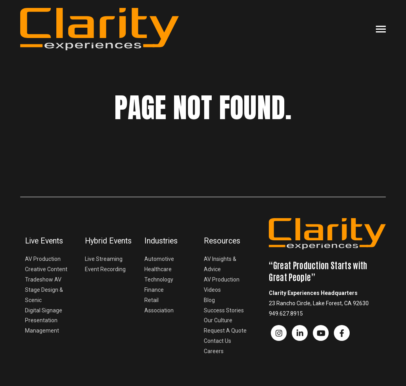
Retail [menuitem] (151, 300)
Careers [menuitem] (214, 351)
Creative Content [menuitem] (46, 269)
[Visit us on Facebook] (279, 333)
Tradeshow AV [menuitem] (43, 279)
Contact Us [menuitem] (217, 341)
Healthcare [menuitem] (158, 269)
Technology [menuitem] (158, 279)
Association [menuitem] (159, 310)
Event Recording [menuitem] (105, 269)
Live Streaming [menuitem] (104, 259)
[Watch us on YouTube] (321, 333)
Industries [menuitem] (161, 240)
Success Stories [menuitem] (224, 310)
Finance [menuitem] (154, 290)
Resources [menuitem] (222, 240)
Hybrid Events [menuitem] (108, 240)
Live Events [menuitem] (44, 240)
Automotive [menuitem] (159, 259)
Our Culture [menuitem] (218, 320)
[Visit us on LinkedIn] (300, 333)
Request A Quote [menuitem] (225, 330)
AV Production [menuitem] (43, 259)
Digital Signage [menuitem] (43, 310)
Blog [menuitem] (209, 300)
